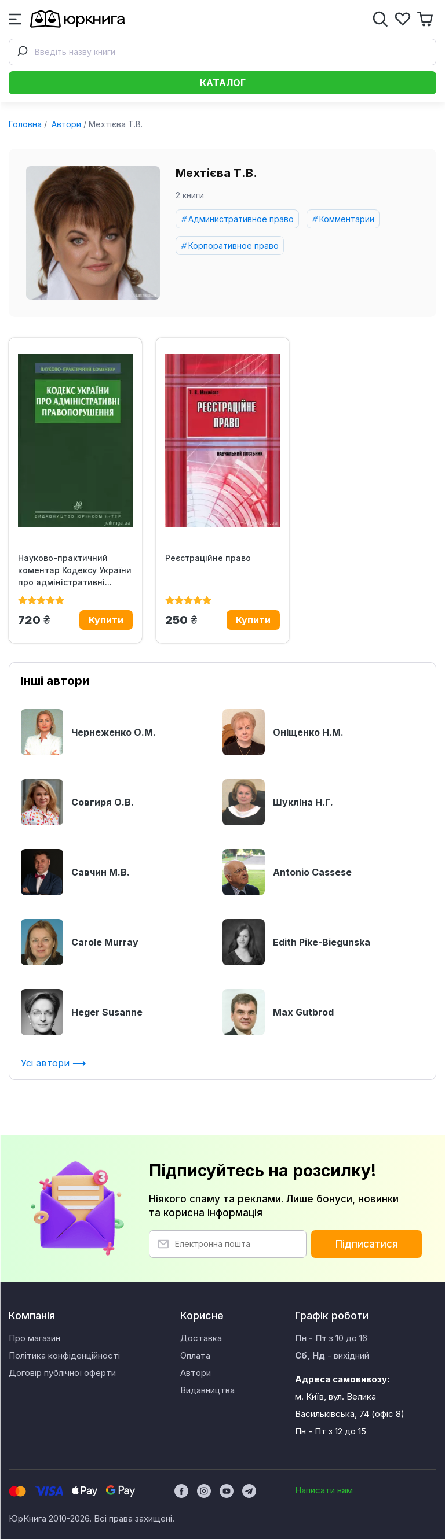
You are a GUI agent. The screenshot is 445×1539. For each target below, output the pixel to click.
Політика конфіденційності (64, 1355)
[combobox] (222, 52)
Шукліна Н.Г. (277, 802)
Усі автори (53, 1063)
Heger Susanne (82, 1012)
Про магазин (34, 1338)
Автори (65, 124)
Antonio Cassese (287, 872)
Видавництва (207, 1390)
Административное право (241, 219)
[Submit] (22, 52)
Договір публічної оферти (62, 1372)
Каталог (223, 82)
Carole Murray (79, 942)
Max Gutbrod (278, 1012)
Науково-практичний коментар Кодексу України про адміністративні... (75, 570)
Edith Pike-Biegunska (296, 942)
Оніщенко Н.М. (283, 732)
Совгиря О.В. (77, 802)
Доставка (201, 1338)
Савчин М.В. (75, 872)
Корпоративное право (233, 245)
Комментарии (346, 219)
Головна (25, 124)
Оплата (195, 1355)
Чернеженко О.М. (88, 732)
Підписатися (366, 1244)
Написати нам (324, 1490)
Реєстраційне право (208, 558)
